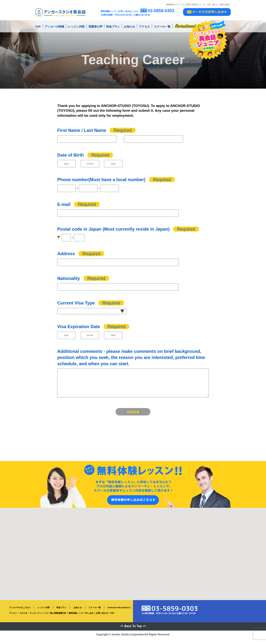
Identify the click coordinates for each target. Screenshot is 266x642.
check (133, 415)
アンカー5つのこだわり (20, 611)
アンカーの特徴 (54, 25)
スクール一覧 (162, 25)
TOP (38, 25)
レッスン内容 (76, 25)
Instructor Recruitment (118, 611)
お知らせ (129, 25)
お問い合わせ (102, 617)
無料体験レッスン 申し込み (81, 617)
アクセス (144, 25)
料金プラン (113, 25)
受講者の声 (95, 25)
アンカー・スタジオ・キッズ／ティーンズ (28, 617)
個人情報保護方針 (58, 617)
